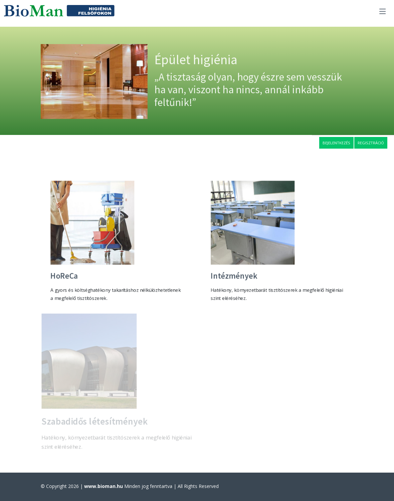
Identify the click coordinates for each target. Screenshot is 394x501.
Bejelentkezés (336, 142)
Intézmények (233, 276)
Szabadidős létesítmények (94, 422)
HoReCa (63, 276)
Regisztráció (371, 142)
